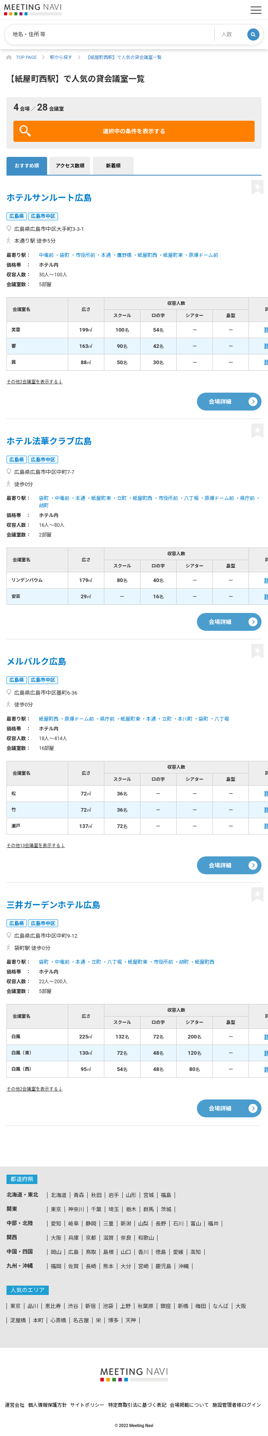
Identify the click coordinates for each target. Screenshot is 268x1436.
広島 (73, 1252)
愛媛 (178, 1252)
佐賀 (73, 1266)
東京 (56, 1209)
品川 (33, 1306)
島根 (108, 1252)
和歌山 (146, 1238)
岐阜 (73, 1224)
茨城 (166, 1209)
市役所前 (85, 255)
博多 (113, 1320)
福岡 (56, 1266)
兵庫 (73, 1238)
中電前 (46, 255)
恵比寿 (53, 1306)
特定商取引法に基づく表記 (137, 1405)
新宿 (90, 1306)
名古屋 (81, 1320)
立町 (122, 498)
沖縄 (183, 1266)
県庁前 (247, 498)
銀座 (165, 1306)
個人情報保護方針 (47, 1405)
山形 (131, 1195)
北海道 (59, 1195)
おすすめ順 (27, 166)
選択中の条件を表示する (92, 131)
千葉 (96, 1209)
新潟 (126, 1224)
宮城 (148, 1195)
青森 (78, 1195)
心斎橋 (58, 1320)
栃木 (131, 1209)
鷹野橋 (124, 255)
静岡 (91, 1224)
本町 (38, 1320)
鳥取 (91, 1252)
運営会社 (14, 1405)
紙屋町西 (147, 255)
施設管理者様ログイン (236, 1405)
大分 (126, 1266)
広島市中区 (43, 216)
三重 (108, 1224)
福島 (166, 1195)
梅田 (200, 1306)
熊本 (108, 1266)
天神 (130, 1320)
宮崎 (143, 1266)
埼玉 (113, 1209)
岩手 (113, 1195)
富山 (195, 1224)
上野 (125, 1306)
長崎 (91, 1266)
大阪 (56, 1238)
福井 (213, 1224)
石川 (178, 1224)
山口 (126, 1252)
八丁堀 (191, 498)
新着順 (113, 166)
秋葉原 (145, 1306)
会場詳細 (220, 401)
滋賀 (108, 1238)
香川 (143, 1252)
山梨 (143, 1224)
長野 (161, 1224)
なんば (221, 1306)
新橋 (183, 1306)
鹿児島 (163, 1266)
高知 (195, 1252)
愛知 (56, 1224)
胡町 (44, 505)
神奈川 (76, 1209)
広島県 (16, 216)
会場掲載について (189, 1405)
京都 (91, 1238)
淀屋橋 (18, 1320)
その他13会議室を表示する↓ (35, 845)
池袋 (108, 1306)
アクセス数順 (70, 166)
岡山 (56, 1252)
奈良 (126, 1238)
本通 (106, 255)
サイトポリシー (87, 1405)
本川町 (185, 719)
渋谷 (73, 1306)
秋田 (96, 1195)
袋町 (64, 255)
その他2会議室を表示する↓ (34, 382)
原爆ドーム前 (203, 255)
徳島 (161, 1252)
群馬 (148, 1209)
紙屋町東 (173, 255)
